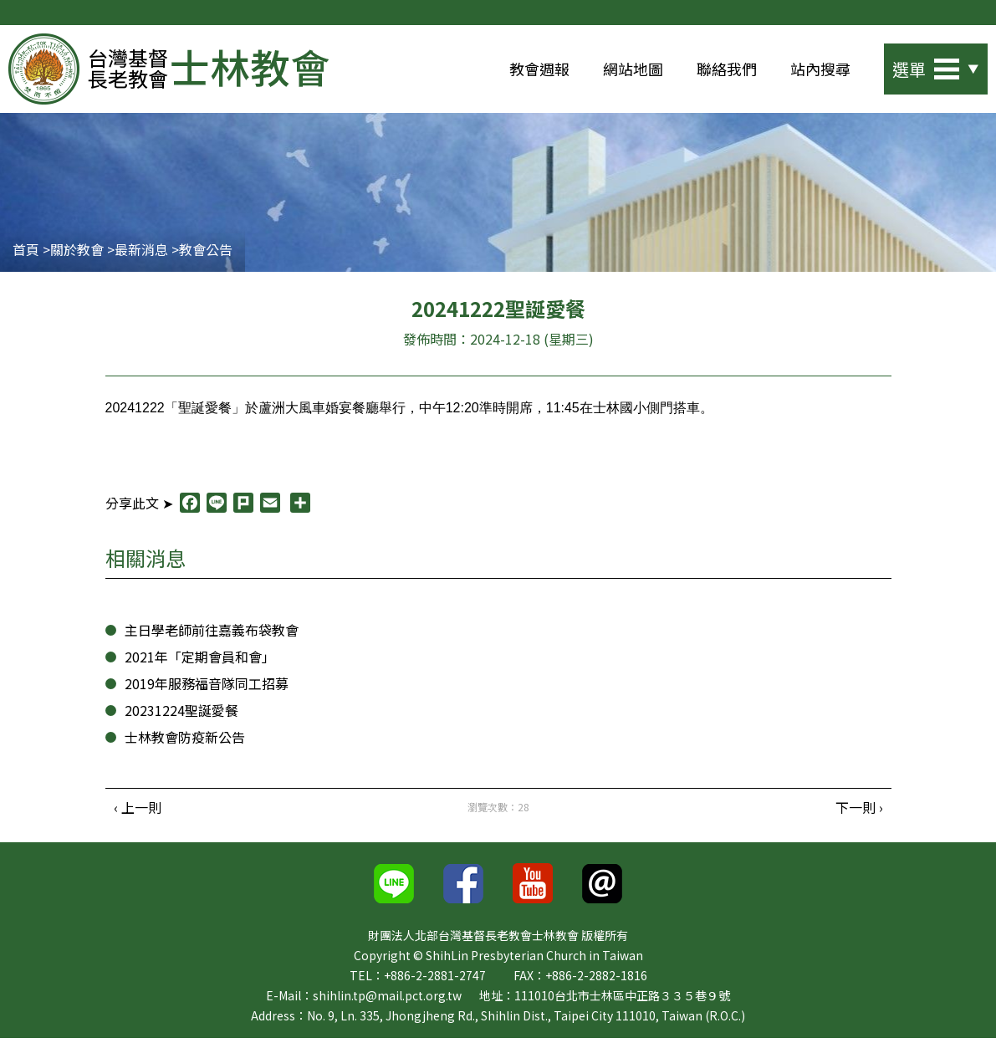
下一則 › (858, 810)
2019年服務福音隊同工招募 (205, 686)
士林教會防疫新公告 (185, 740)
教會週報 (539, 68)
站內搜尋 (820, 68)
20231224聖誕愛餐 (178, 713)
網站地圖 (633, 68)
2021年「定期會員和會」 (198, 659)
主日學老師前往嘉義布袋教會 (212, 633)
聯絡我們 (727, 68)
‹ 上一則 (137, 810)
